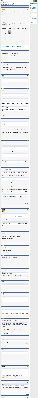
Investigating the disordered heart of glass (9, 48)
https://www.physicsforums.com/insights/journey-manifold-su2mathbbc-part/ (12, 205)
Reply (25, 44)
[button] (13, 1)
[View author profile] (7, 78)
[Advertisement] (15, 40)
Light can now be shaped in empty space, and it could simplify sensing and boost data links (14, 47)
